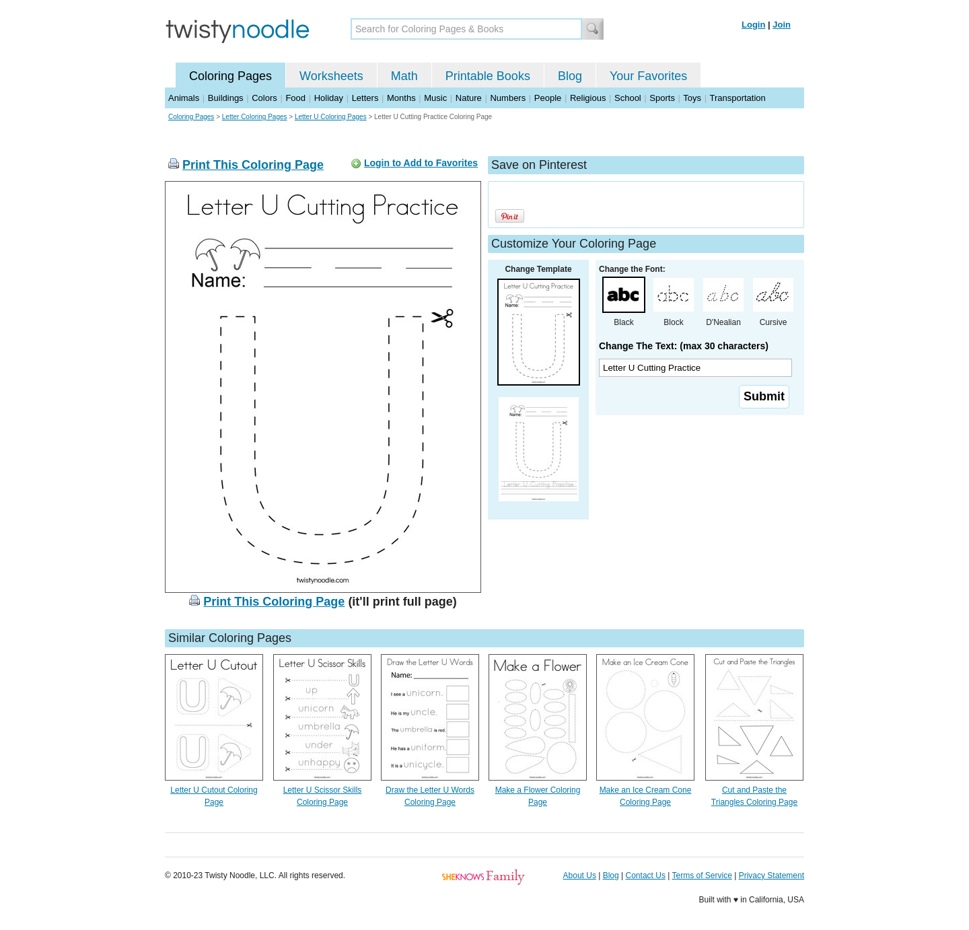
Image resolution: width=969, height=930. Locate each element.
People (547, 98)
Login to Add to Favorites (421, 162)
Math (404, 76)
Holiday (328, 98)
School (627, 98)
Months (401, 98)
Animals (183, 98)
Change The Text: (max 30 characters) (683, 346)
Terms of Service (701, 875)
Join (782, 25)
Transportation (737, 98)
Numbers (508, 98)
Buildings (226, 98)
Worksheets (331, 76)
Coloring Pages (230, 76)
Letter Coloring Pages (254, 116)
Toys (692, 98)
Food (295, 98)
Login (753, 25)
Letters (365, 98)
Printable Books (487, 76)
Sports (662, 98)
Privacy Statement (771, 875)
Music (435, 98)
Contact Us (646, 875)
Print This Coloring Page (253, 165)
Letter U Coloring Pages (331, 116)
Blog (570, 76)
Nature (469, 98)
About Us (579, 875)
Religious (588, 98)
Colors (264, 98)
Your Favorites (648, 76)
